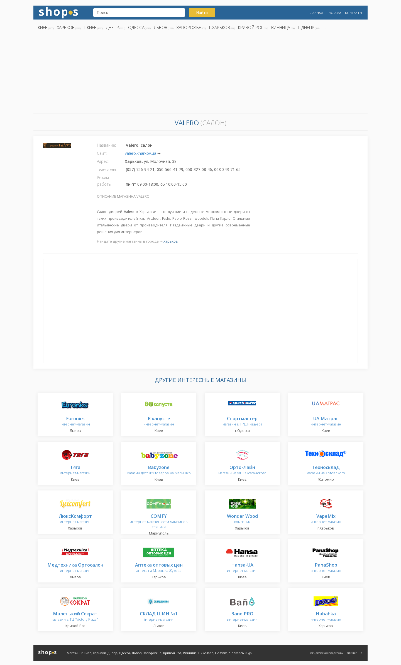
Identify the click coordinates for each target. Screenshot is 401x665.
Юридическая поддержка (326, 652)
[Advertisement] (200, 73)
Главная (316, 13)
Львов (160, 27)
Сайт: (102, 153)
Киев (43, 27)
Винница (280, 27)
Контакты (353, 13)
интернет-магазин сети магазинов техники (159, 521)
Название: (106, 145)
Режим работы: (104, 181)
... (324, 27)
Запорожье (189, 27)
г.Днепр (306, 27)
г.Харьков (219, 27)
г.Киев (90, 27)
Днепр (112, 27)
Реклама (334, 13)
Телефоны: (107, 169)
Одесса (136, 27)
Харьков (66, 27)
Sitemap (352, 652)
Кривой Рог (250, 27)
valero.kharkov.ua (140, 153)
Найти (202, 12)
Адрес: (103, 161)
